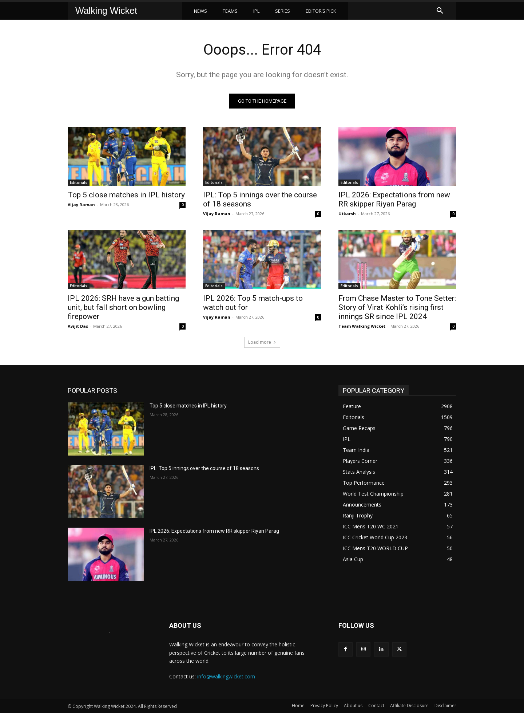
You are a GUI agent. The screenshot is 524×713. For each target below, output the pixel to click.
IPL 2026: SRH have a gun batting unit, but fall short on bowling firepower (123, 307)
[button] (440, 11)
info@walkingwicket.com (226, 676)
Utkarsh (347, 213)
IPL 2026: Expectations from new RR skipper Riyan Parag (394, 199)
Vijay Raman (81, 204)
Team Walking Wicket (361, 326)
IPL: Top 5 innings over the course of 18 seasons (204, 468)
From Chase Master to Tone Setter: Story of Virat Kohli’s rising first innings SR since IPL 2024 (397, 307)
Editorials (78, 182)
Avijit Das (78, 326)
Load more (262, 342)
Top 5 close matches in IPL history (126, 194)
